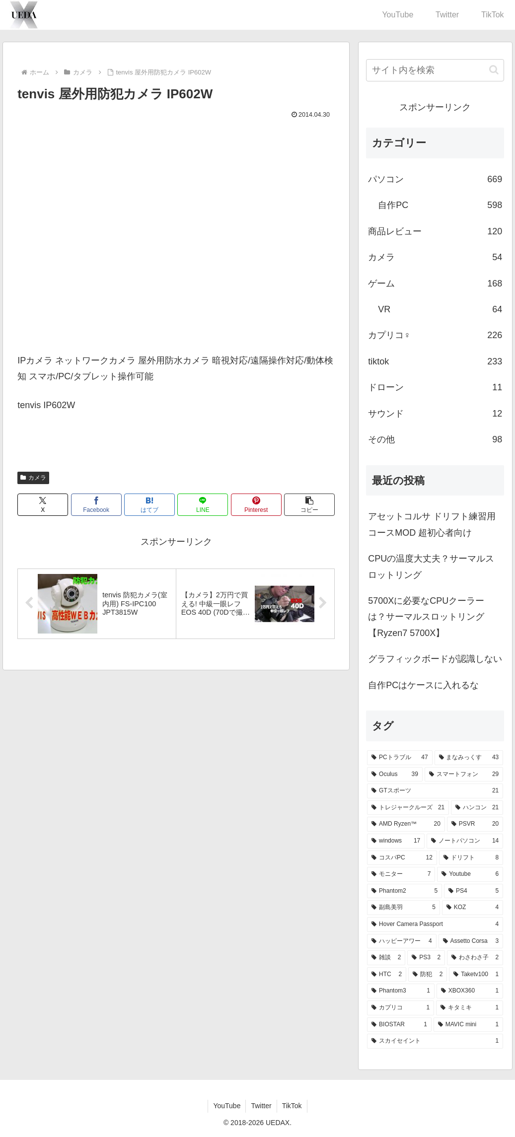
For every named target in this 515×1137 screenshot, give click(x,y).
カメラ (33, 477)
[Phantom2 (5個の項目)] (404, 891)
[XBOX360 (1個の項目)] (470, 991)
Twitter (261, 1106)
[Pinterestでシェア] (256, 505)
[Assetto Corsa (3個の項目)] (471, 941)
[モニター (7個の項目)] (401, 874)
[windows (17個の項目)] (396, 841)
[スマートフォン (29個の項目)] (464, 774)
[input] (435, 70)
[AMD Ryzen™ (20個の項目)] (406, 824)
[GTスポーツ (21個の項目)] (435, 790)
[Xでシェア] (42, 505)
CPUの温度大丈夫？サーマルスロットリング (431, 566)
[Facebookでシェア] (96, 505)
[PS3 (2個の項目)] (426, 957)
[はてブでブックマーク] (149, 505)
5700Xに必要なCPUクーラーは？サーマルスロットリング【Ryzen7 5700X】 (426, 617)
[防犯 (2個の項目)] (427, 974)
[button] (309, 505)
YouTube (226, 1106)
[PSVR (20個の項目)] (475, 824)
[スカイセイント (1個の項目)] (435, 1041)
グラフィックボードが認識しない (435, 659)
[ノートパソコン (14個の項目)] (465, 841)
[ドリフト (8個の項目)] (471, 858)
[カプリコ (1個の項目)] (400, 1007)
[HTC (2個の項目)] (386, 974)
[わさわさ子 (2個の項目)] (475, 957)
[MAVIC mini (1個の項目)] (468, 1024)
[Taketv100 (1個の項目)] (476, 974)
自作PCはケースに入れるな (423, 685)
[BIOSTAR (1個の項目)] (399, 1024)
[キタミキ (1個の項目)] (469, 1007)
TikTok (292, 1106)
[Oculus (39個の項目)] (395, 774)
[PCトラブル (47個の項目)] (399, 757)
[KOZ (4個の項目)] (472, 907)
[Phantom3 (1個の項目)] (401, 991)
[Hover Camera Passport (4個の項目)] (435, 924)
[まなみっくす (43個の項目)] (469, 757)
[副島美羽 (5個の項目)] (403, 907)
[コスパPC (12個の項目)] (402, 858)
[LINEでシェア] (202, 505)
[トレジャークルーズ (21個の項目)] (408, 807)
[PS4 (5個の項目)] (473, 891)
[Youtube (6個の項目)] (470, 874)
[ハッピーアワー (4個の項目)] (401, 941)
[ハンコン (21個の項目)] (477, 807)
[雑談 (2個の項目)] (386, 957)
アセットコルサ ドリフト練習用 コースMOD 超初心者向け (432, 524)
